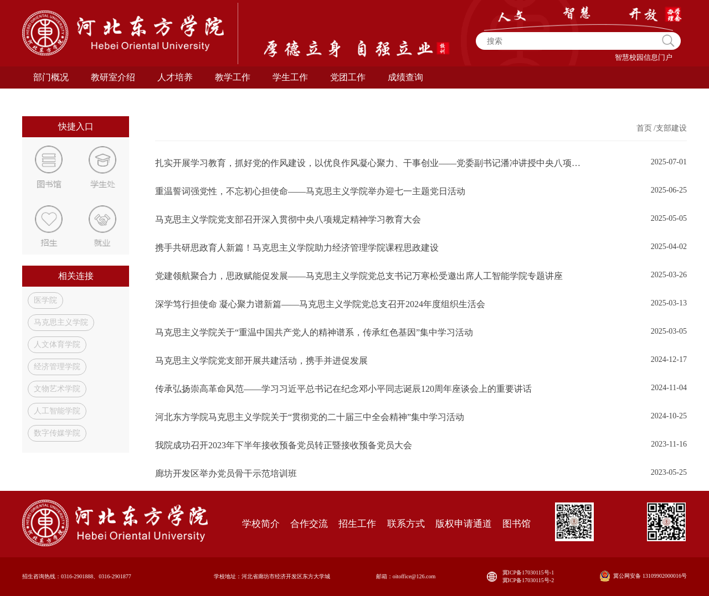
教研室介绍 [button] (113, 77)
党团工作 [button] (348, 77)
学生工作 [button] (290, 77)
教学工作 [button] (232, 77)
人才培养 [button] (175, 77)
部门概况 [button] (51, 77)
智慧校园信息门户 (643, 57)
